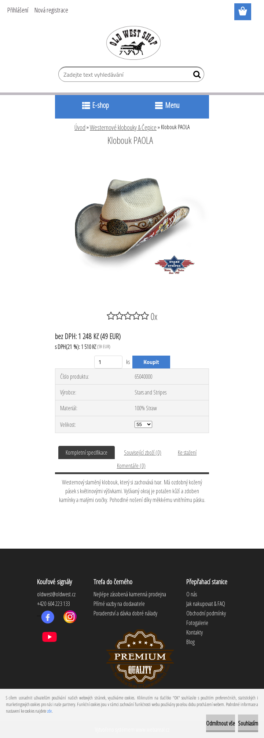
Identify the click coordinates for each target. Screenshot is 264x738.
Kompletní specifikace (86, 452)
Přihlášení (17, 10)
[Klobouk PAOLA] (132, 160)
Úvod (79, 127)
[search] (195, 76)
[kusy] (108, 362)
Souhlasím (248, 723)
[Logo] (132, 42)
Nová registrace (51, 10)
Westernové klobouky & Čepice (123, 127)
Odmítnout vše (220, 723)
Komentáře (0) (131, 466)
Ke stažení (187, 452)
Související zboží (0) (142, 452)
